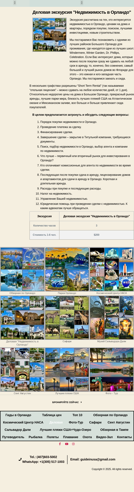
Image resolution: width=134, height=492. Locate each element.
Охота (87, 437)
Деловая (56, 422)
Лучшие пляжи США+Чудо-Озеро (65, 429)
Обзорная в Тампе (114, 429)
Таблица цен (51, 415)
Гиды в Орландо (18, 415)
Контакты (124, 437)
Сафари (95, 422)
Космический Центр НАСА (23, 422)
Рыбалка (35, 437)
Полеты (53, 437)
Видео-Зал (104, 437)
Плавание (70, 437)
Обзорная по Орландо (110, 415)
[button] (14, 2)
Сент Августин (119, 422)
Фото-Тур (76, 422)
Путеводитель (13, 437)
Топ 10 (77, 415)
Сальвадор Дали (18, 429)
